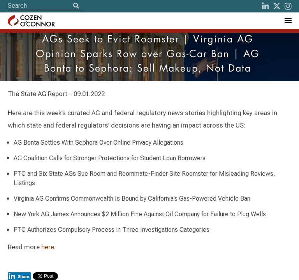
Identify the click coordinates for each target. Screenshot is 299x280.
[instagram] (288, 6)
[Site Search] (44, 5)
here (47, 247)
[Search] (75, 6)
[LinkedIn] (265, 6)
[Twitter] (277, 6)
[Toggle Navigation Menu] (288, 20)
